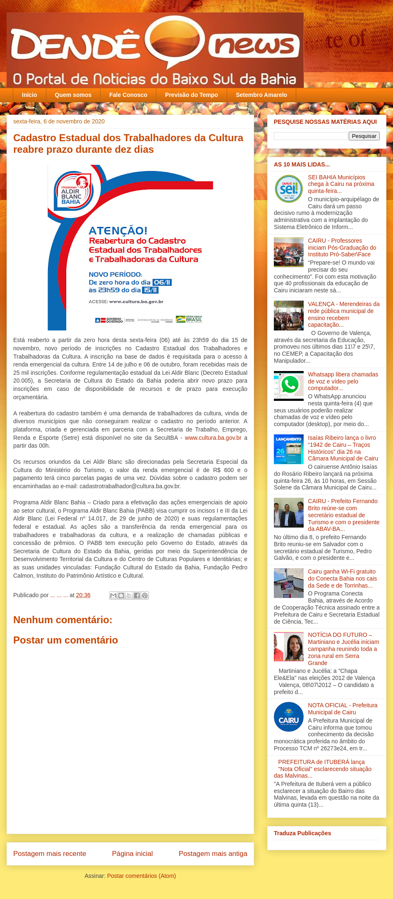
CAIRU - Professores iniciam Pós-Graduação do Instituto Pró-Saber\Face (342, 247)
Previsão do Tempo (191, 95)
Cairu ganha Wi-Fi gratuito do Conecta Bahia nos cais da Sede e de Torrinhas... (342, 578)
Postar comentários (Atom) (141, 875)
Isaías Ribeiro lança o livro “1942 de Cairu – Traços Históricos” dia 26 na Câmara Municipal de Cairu (343, 448)
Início (29, 95)
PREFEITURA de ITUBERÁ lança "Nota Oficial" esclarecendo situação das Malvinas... (322, 769)
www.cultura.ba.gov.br (213, 437)
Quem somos (73, 95)
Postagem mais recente (49, 854)
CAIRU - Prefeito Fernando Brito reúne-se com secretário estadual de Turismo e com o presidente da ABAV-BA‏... (344, 515)
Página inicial (132, 854)
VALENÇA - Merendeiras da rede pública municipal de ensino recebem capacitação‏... (344, 314)
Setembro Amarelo (261, 95)
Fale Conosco (128, 95)
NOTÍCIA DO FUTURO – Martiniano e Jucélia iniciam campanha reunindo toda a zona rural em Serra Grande (343, 648)
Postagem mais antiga (213, 854)
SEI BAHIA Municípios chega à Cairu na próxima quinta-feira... (341, 184)
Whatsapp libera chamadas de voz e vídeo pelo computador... (343, 381)
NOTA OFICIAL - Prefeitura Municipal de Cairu (343, 709)
